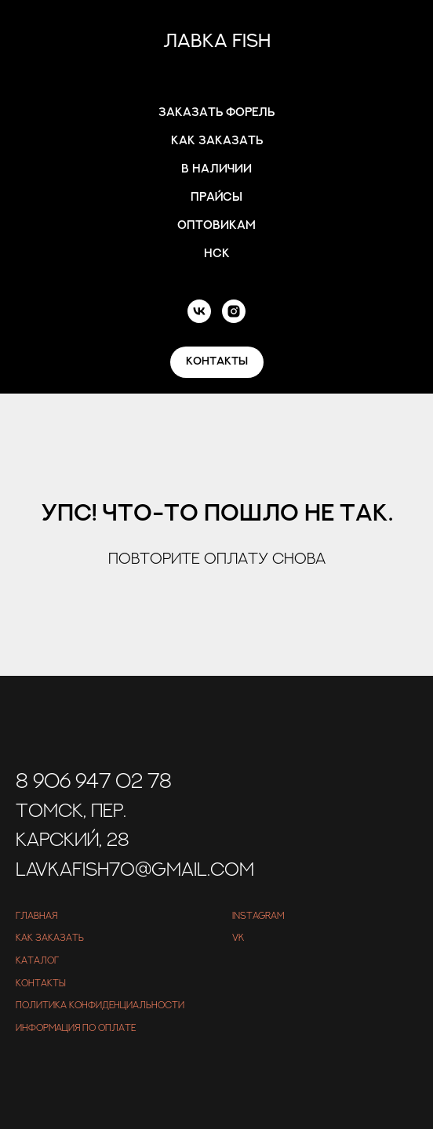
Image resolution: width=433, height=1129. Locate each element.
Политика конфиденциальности (100, 1005)
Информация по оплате (76, 1028)
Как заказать (217, 141)
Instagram (258, 915)
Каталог (37, 960)
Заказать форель (216, 112)
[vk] (199, 311)
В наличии (216, 169)
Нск (217, 254)
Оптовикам (216, 225)
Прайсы (216, 197)
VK (238, 937)
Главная (36, 915)
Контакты (41, 983)
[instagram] (234, 311)
